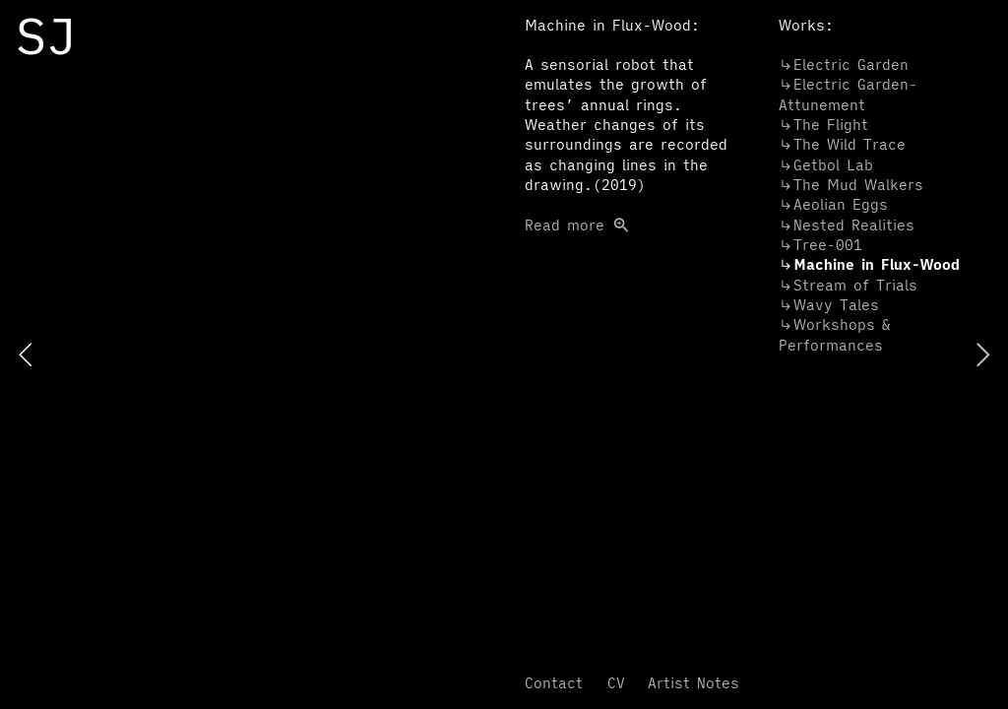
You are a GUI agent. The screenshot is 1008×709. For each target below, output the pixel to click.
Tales (829, 304)
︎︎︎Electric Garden (844, 64)
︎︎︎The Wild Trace (842, 144)
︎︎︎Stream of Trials (848, 285)
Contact (554, 683)
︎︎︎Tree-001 (820, 244)
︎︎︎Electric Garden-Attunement (848, 94)
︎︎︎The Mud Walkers (851, 184)
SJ (46, 35)
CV (616, 683)
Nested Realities (846, 225)
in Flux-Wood (869, 264)
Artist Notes (693, 683)
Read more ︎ (626, 144)
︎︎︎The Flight (823, 124)
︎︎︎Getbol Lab (826, 165)
